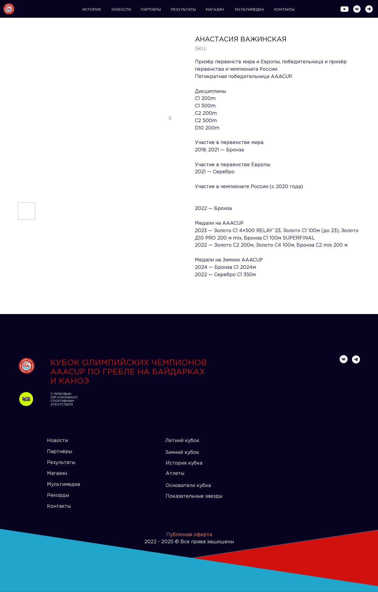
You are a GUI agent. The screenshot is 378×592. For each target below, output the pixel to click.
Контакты (59, 506)
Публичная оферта (189, 535)
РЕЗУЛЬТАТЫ (183, 9)
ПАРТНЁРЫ (151, 9)
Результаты (61, 462)
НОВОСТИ (121, 9)
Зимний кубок (182, 452)
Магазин (57, 473)
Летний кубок (182, 441)
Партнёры (59, 451)
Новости (57, 441)
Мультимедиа (63, 484)
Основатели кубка (188, 485)
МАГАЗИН (215, 9)
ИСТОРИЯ (91, 9)
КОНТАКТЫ (284, 9)
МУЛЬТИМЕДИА (249, 9)
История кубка (184, 463)
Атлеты (175, 473)
